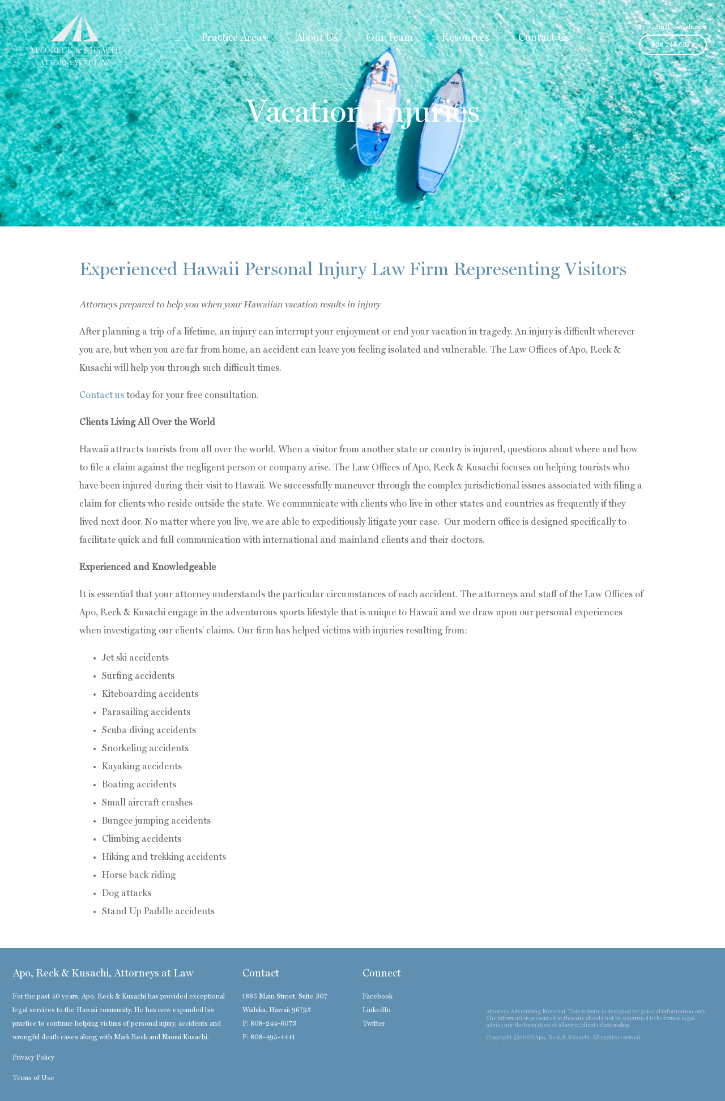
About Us (317, 38)
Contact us (101, 395)
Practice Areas (234, 38)
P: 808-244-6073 (269, 1024)
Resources (465, 38)
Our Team (389, 38)
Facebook (377, 996)
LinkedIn (376, 1010)
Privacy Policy (33, 1058)
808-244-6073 (673, 45)
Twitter (373, 1024)
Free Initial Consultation (673, 27)
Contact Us (543, 38)
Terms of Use (33, 1078)
